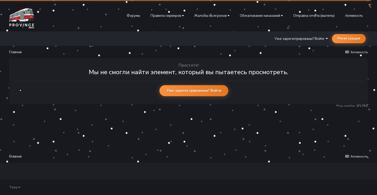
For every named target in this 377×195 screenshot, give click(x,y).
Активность (354, 15)
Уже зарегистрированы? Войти (301, 38)
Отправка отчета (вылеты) (314, 15)
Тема (14, 187)
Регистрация (348, 38)
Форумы (133, 15)
